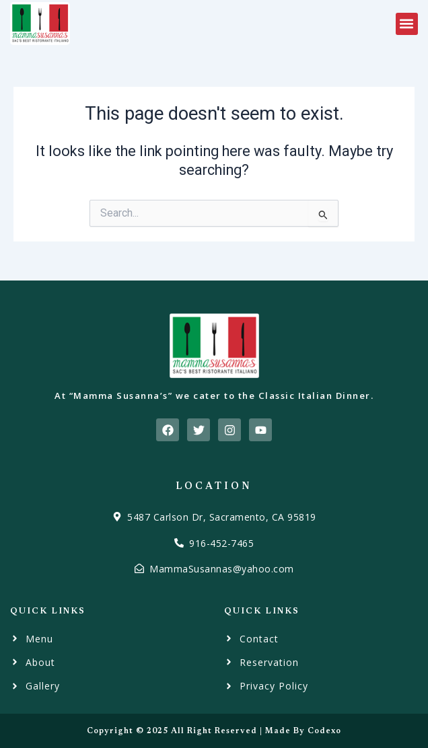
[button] (407, 24)
